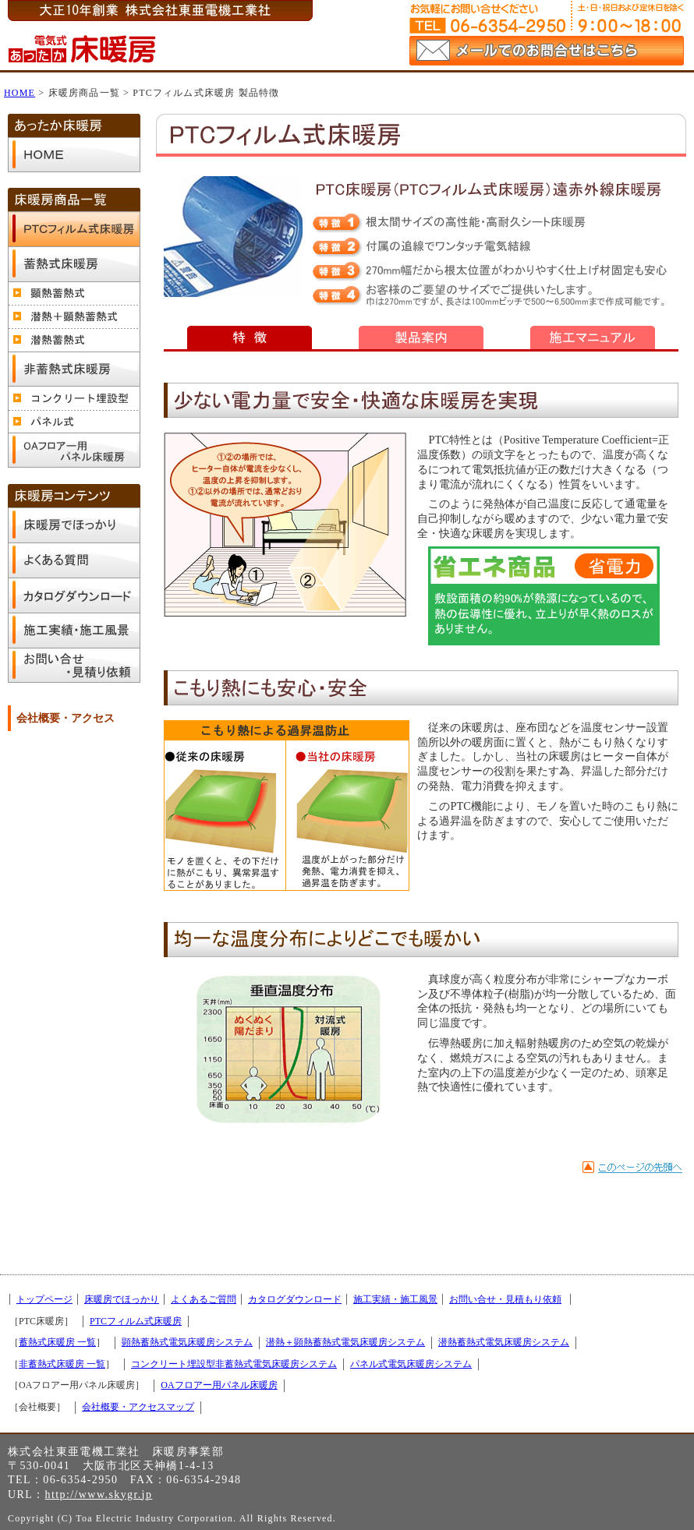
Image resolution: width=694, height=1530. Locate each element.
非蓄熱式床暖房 (74, 369)
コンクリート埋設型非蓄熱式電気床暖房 (74, 398)
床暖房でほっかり (74, 524)
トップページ (74, 154)
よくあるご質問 (74, 560)
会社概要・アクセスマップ (138, 1406)
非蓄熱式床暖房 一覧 (62, 1364)
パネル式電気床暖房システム (411, 1364)
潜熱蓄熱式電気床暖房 (74, 340)
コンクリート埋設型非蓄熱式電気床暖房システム (234, 1364)
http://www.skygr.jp (99, 1494)
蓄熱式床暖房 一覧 (57, 1342)
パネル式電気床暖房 (74, 421)
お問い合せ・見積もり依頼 (74, 665)
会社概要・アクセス (65, 718)
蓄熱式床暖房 (74, 263)
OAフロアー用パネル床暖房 (74, 450)
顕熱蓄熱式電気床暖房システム (187, 1342)
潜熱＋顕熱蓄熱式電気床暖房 (74, 316)
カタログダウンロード (74, 595)
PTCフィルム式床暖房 (136, 1321)
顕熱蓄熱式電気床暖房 (74, 293)
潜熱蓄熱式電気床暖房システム (503, 1342)
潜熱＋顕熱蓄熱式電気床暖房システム (345, 1342)
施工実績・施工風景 (74, 630)
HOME (19, 92)
